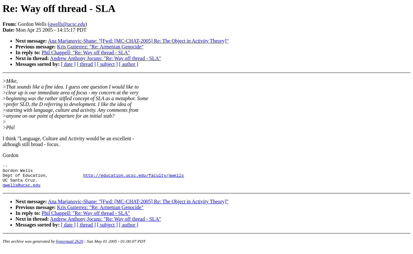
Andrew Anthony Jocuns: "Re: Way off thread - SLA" (105, 58)
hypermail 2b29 (69, 246)
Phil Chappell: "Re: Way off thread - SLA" (86, 52)
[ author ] (128, 64)
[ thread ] (86, 64)
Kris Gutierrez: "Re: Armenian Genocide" (100, 46)
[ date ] (68, 64)
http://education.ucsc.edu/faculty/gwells (133, 178)
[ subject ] (107, 64)
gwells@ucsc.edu (21, 190)
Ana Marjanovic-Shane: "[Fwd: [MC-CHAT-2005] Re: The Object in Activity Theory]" (138, 41)
